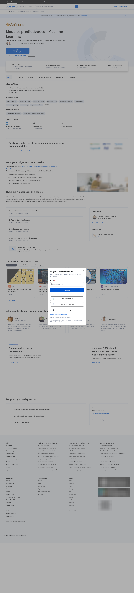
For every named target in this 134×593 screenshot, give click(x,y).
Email (52, 281)
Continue (67, 290)
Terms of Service (59, 322)
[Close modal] (83, 270)
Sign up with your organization (58, 314)
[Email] (67, 284)
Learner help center (66, 317)
